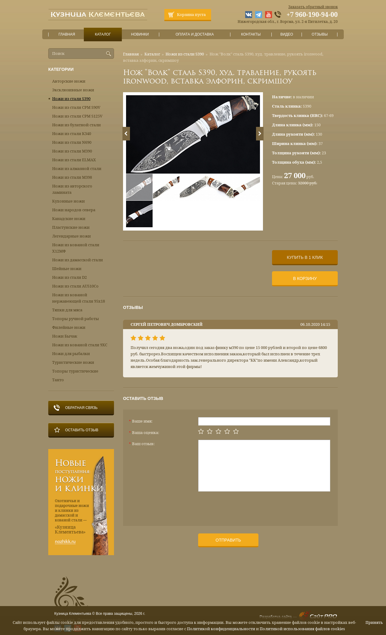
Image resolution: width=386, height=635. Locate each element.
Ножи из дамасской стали (77, 260)
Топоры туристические (75, 371)
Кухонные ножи (68, 201)
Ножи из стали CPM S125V (77, 116)
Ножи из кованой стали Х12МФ (75, 248)
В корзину (305, 278)
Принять (374, 622)
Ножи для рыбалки (71, 353)
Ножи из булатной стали (76, 125)
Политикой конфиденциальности (221, 629)
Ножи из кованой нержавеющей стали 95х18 (78, 298)
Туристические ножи (73, 362)
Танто (58, 380)
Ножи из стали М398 (72, 177)
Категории (61, 69)
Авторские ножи (68, 81)
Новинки (140, 34)
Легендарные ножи (71, 236)
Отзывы (319, 34)
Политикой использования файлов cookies (302, 629)
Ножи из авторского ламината (72, 189)
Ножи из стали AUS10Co (75, 286)
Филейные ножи (68, 327)
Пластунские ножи (71, 227)
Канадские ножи (68, 218)
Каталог (102, 34)
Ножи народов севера (73, 210)
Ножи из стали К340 (71, 133)
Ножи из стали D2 (69, 277)
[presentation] (244, 506)
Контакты (250, 34)
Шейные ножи (66, 268)
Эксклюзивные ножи (73, 90)
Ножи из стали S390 (185, 54)
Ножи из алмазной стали (76, 168)
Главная (67, 34)
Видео (287, 34)
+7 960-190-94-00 (312, 14)
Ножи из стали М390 (72, 151)
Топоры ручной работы (75, 318)
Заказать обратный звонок (313, 7)
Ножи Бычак (64, 336)
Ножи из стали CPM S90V (76, 107)
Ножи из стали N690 (71, 142)
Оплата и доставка (195, 34)
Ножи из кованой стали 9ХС (79, 345)
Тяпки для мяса (67, 310)
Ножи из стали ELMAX (74, 160)
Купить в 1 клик (305, 257)
